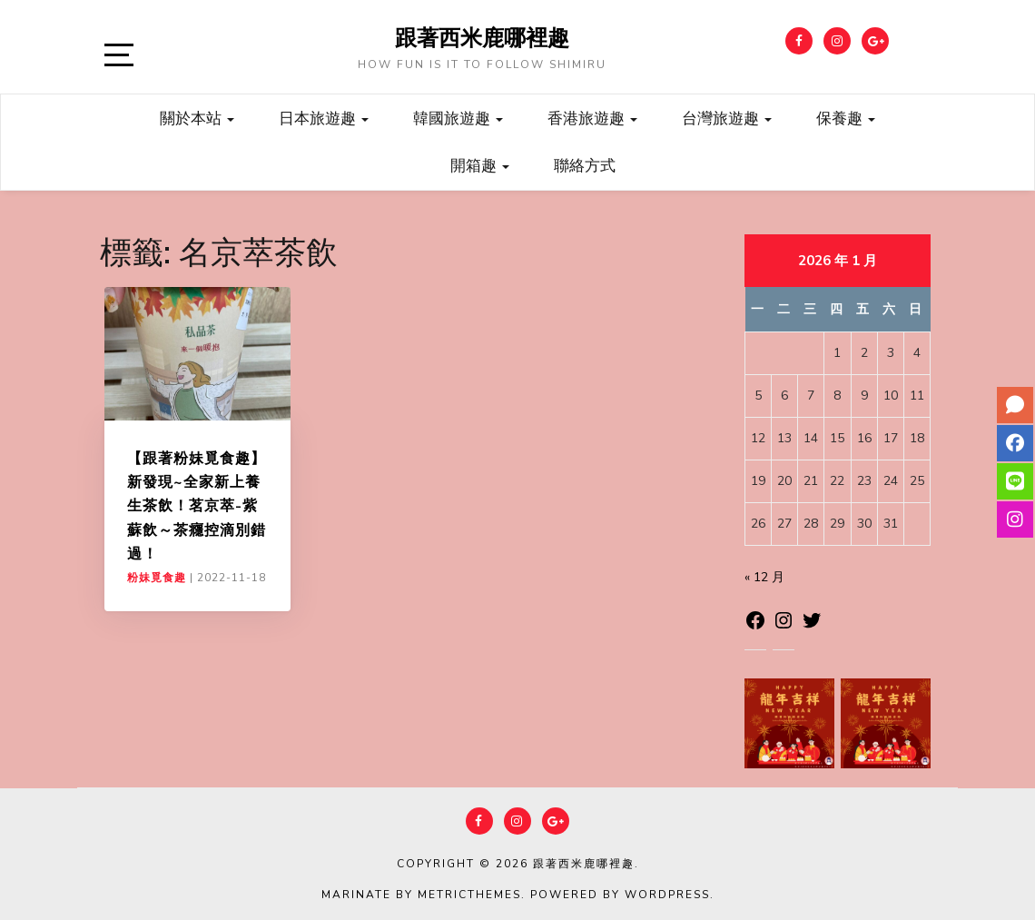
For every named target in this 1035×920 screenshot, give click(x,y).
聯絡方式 (585, 164)
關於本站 (197, 117)
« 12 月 (764, 577)
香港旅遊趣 (592, 117)
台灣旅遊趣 (727, 117)
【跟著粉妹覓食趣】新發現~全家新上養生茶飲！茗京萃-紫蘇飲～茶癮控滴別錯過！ (196, 506)
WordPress (667, 894)
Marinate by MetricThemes (421, 894)
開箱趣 (479, 164)
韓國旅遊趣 (458, 117)
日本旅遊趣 (324, 117)
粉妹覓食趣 (156, 577)
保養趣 (845, 117)
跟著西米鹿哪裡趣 (482, 37)
